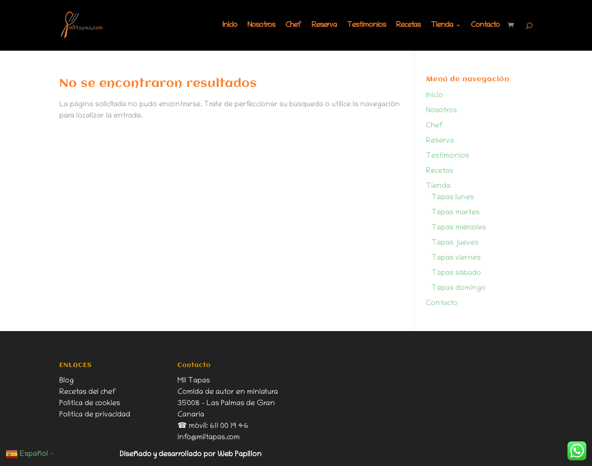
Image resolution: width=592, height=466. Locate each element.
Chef (293, 26)
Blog (66, 381)
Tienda (442, 26)
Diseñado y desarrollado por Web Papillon (191, 455)
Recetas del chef (87, 392)
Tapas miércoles (459, 228)
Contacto (485, 26)
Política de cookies (89, 403)
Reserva (324, 26)
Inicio (229, 26)
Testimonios (366, 26)
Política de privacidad (94, 415)
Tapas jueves (455, 243)
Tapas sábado (456, 273)
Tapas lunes (453, 198)
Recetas (408, 26)
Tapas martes (455, 213)
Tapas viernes (456, 258)
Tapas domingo (459, 288)
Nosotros (261, 26)
